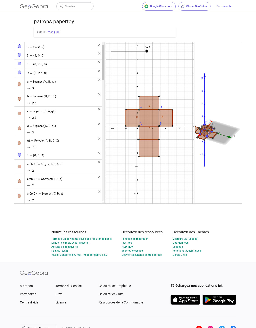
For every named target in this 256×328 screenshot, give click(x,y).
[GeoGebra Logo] (34, 6)
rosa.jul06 (54, 32)
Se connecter (225, 6)
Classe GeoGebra (194, 6)
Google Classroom (158, 6)
